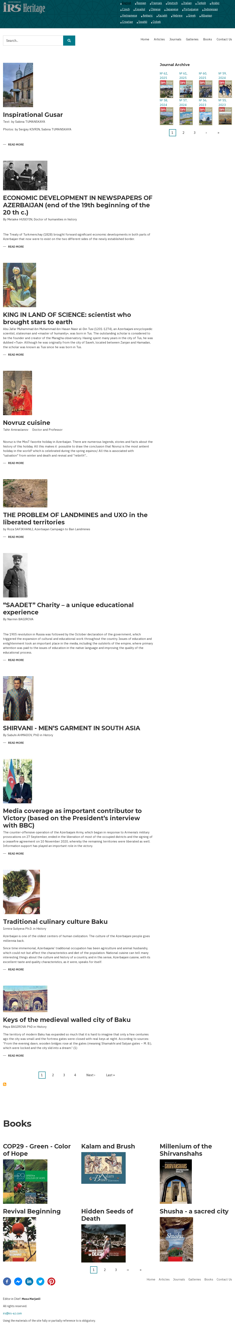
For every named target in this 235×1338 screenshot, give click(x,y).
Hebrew (178, 15)
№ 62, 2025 (164, 75)
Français (156, 3)
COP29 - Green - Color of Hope (37, 1150)
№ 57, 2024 (183, 102)
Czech (126, 9)
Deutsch (172, 3)
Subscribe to (4, 1084)
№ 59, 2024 (222, 75)
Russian (141, 3)
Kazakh (162, 15)
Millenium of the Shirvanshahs (186, 1150)
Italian (187, 3)
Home (145, 39)
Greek (192, 15)
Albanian (206, 15)
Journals (175, 39)
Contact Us (224, 39)
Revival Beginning (32, 1211)
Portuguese (191, 9)
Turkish (201, 3)
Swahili (142, 22)
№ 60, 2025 (203, 75)
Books (207, 39)
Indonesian (211, 9)
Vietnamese (129, 15)
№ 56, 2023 (203, 102)
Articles (159, 39)
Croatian (127, 22)
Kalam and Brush (108, 1146)
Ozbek (157, 22)
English (126, 3)
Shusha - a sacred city (194, 1211)
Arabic (215, 3)
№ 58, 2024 (164, 102)
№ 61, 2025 (183, 75)
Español (140, 9)
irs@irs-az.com (12, 1313)
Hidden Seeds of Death (107, 1215)
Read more (16, 145)
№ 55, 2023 (222, 102)
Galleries (192, 39)
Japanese (172, 9)
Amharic (148, 15)
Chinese (156, 9)
